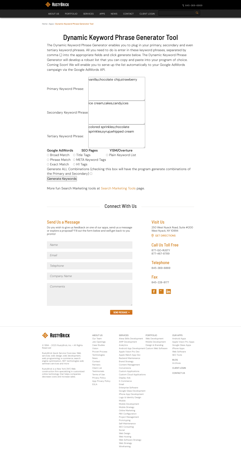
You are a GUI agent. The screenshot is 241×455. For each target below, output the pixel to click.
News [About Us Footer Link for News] (95, 358)
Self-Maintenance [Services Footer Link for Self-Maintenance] (127, 423)
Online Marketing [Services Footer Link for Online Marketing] (127, 410)
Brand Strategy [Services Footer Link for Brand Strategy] (126, 361)
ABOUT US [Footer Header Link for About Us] (97, 335)
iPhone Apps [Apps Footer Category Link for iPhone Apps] (178, 348)
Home (44, 24)
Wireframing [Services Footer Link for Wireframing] (125, 446)
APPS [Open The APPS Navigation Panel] (102, 13)
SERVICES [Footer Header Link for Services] (124, 335)
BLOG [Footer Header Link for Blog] (175, 359)
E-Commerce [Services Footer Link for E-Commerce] (125, 381)
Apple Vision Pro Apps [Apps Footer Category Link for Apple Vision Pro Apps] (183, 341)
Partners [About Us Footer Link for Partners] (96, 364)
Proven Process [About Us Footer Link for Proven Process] (99, 351)
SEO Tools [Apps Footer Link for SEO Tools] (177, 355)
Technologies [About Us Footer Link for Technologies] (98, 355)
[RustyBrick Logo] (57, 4)
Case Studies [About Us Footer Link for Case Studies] (98, 345)
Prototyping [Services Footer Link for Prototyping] (124, 420)
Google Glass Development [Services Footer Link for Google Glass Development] (132, 390)
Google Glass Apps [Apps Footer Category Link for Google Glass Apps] (181, 345)
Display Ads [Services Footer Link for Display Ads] (124, 377)
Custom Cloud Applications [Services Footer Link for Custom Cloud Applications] (132, 374)
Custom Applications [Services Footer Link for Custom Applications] (129, 371)
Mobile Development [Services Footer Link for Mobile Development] (129, 404)
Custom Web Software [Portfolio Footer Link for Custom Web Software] (156, 348)
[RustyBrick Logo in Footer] (56, 335)
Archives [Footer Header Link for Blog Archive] (176, 363)
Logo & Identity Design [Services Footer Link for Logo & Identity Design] (130, 397)
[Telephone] (89, 266)
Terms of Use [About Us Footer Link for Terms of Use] (98, 374)
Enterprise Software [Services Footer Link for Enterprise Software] (128, 387)
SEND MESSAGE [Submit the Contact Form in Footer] (120, 312)
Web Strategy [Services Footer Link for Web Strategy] (125, 443)
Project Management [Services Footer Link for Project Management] (129, 417)
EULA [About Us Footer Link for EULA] (94, 384)
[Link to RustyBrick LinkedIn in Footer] (168, 291)
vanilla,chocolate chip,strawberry (116, 89)
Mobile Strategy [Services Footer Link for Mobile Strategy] (126, 407)
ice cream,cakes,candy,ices (116, 112)
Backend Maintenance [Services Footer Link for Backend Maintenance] (129, 358)
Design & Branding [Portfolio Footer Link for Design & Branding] (154, 345)
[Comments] (89, 294)
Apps (51, 24)
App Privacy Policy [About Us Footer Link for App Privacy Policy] (101, 381)
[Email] (89, 255)
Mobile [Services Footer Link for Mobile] (122, 400)
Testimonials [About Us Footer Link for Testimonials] (98, 371)
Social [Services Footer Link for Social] (122, 430)
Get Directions (165, 235)
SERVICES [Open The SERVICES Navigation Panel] (88, 13)
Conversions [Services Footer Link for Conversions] (125, 368)
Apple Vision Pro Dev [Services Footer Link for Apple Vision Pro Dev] (129, 351)
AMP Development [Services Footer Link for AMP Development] (128, 341)
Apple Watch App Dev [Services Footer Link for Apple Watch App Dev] (130, 355)
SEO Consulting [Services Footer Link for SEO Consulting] (126, 426)
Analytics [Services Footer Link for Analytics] (123, 345)
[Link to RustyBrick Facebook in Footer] (154, 291)
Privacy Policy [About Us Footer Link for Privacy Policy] (99, 377)
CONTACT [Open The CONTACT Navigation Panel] (128, 13)
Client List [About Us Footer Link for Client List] (97, 368)
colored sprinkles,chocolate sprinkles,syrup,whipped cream (116, 136)
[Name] (89, 245)
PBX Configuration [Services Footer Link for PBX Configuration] (127, 413)
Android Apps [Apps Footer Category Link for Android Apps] (179, 338)
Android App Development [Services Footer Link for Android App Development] (132, 348)
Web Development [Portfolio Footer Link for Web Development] (154, 338)
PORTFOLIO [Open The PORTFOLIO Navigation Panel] (71, 13)
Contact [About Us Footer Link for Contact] (96, 361)
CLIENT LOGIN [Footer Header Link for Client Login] (179, 368)
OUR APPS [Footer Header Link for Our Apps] (177, 335)
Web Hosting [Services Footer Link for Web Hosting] (125, 436)
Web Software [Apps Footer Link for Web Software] (179, 351)
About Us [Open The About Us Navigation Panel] (53, 13)
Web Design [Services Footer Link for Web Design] (124, 433)
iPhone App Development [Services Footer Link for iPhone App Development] (131, 394)
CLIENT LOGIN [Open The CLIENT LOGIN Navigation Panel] (147, 13)
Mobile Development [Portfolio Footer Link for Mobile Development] (156, 341)
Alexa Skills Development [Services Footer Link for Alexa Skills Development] (131, 338)
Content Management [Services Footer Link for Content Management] (129, 364)
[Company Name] (89, 276)
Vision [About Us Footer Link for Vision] (95, 348)
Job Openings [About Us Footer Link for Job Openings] (99, 341)
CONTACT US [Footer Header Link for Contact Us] (178, 373)
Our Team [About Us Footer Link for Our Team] (97, 338)
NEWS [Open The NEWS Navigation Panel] (114, 13)
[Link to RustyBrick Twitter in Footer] (161, 291)
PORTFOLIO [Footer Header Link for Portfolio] (151, 335)
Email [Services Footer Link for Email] (121, 384)
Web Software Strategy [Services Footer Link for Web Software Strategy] (130, 439)
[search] (178, 12)
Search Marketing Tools (118, 188)
